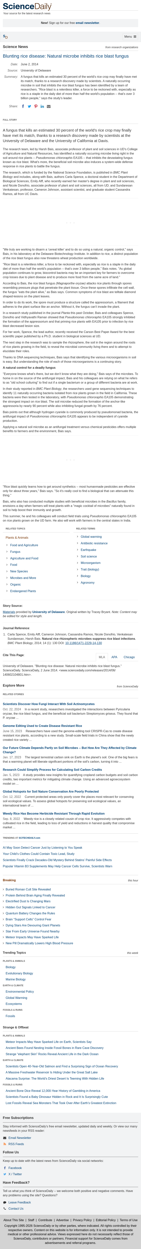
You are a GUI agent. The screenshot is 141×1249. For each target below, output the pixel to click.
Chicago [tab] (129, 657)
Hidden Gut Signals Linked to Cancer (30, 907)
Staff (31, 1220)
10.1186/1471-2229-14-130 (83, 643)
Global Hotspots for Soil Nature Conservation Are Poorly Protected (51, 791)
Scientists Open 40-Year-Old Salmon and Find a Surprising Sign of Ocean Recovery (62, 1066)
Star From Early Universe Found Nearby (32, 931)
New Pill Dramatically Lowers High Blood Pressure (39, 943)
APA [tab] (114, 657)
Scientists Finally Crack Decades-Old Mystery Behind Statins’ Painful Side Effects (57, 860)
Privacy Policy (82, 1220)
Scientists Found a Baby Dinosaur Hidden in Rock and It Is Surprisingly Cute (57, 1096)
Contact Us (15, 1208)
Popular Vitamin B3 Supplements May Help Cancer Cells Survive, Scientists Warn (57, 866)
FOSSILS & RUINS (12, 1010)
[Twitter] (29, 106)
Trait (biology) (90, 569)
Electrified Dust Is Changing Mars (28, 901)
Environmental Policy (20, 991)
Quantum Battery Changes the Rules (30, 913)
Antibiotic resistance (94, 543)
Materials (9, 612)
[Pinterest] (36, 106)
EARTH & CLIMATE (13, 985)
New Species (19, 571)
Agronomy (88, 582)
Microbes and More (23, 578)
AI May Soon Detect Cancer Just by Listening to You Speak (42, 847)
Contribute (45, 1220)
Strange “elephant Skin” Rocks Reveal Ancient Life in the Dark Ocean (52, 1054)
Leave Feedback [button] (19, 1202)
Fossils (10, 1016)
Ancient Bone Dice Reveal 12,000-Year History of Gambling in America (53, 1090)
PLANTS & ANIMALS (14, 961)
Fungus (15, 551)
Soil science (89, 556)
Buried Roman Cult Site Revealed (28, 889)
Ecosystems (14, 1003)
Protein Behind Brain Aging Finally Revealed (35, 895)
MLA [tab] (102, 657)
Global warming (91, 536)
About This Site (13, 1220)
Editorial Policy (106, 1220)
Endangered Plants (23, 591)
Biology (86, 576)
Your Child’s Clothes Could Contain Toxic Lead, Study (39, 853)
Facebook (15, 1168)
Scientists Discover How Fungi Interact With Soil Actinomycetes (49, 704)
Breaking (9, 880)
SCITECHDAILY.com (29, 838)
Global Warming (16, 997)
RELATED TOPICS (15, 528)
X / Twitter (15, 1174)
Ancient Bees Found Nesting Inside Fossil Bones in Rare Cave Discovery (54, 1047)
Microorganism (91, 562)
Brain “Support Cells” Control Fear (28, 919)
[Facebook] (23, 106)
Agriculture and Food (24, 558)
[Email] (48, 106)
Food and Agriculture (24, 545)
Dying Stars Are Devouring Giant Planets (33, 925)
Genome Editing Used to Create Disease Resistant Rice (42, 725)
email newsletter (87, 22)
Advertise (62, 1220)
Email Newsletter (19, 1137)
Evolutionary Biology (19, 973)
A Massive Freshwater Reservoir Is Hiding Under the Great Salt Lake (52, 1072)
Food (13, 564)
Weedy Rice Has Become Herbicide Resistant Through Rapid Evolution (54, 813)
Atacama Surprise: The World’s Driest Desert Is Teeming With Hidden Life (55, 1078)
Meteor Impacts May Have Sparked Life (32, 937)
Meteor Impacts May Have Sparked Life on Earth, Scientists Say (49, 1041)
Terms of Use (129, 1220)
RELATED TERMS (85, 528)
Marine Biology (16, 979)
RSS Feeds (16, 1144)
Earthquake (88, 549)
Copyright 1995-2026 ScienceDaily (27, 1225)
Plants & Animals (17, 537)
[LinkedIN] (42, 106)
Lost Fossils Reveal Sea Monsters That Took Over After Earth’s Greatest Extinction (61, 1103)
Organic (15, 584)
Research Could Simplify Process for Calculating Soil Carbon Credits (52, 769)
